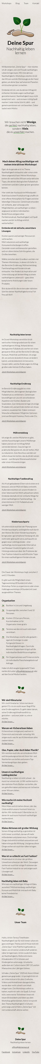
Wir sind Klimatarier (12, 700)
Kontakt (35, 3)
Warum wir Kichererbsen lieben (17, 728)
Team (26, 3)
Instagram (16, 1052)
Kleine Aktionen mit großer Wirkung (20, 828)
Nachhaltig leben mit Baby (15, 881)
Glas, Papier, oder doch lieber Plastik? (20, 750)
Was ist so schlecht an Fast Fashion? (19, 856)
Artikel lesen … (8, 721)
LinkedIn (26, 1052)
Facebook (6, 1052)
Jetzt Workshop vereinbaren (14, 372)
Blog (18, 3)
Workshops (6, 3)
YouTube (35, 1052)
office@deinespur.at (24, 671)
